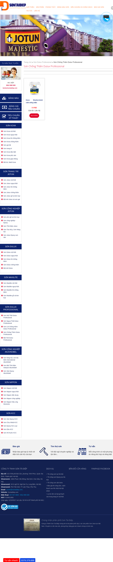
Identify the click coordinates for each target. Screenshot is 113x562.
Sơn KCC (10, 413)
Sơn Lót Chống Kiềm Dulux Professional (10, 328)
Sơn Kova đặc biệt (9, 152)
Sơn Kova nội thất (9, 131)
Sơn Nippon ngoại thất (11, 391)
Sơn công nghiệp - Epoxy (9, 222)
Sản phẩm (40, 7)
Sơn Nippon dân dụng (10, 395)
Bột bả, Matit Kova (9, 162)
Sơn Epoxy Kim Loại (10, 426)
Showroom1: (5, 479)
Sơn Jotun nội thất (9, 180)
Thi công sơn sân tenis (55, 483)
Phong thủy (51, 7)
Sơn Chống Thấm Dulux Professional (11, 333)
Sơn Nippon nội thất (10, 388)
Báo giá (16, 446)
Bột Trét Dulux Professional (8, 339)
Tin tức (29, 11)
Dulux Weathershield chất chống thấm (34, 101)
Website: (4, 492)
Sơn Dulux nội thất (9, 252)
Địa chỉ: (4, 474)
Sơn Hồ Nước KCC (10, 433)
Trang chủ (28, 62)
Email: (3, 490)
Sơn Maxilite (11, 277)
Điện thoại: (5, 495)
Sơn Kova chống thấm (10, 141)
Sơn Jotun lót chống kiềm (10, 188)
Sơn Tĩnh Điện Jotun (10, 226)
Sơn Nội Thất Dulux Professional (10, 316)
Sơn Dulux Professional (42, 62)
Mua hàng (34, 115)
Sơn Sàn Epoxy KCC (10, 419)
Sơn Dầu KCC (8, 429)
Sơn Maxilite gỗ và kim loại (11, 297)
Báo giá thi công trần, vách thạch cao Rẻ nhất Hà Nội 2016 (55, 488)
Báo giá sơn (99, 7)
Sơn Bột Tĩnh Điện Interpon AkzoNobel (10, 366)
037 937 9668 (14, 495)
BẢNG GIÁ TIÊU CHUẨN (14, 107)
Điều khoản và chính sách (81, 7)
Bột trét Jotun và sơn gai (11, 199)
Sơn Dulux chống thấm (11, 265)
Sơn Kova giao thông (10, 159)
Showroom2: (5, 484)
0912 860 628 (24, 495)
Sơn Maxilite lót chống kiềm (10, 291)
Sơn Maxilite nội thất (10, 283)
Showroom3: (5, 487)
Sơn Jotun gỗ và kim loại (11, 196)
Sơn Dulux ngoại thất (10, 256)
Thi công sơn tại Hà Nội (55, 474)
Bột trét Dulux (8, 268)
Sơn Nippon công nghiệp (11, 398)
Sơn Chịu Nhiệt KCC (10, 422)
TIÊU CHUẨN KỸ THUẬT (14, 116)
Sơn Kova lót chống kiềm (11, 138)
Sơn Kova (11, 126)
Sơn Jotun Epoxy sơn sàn (10, 236)
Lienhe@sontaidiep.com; (14, 490)
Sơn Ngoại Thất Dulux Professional (10, 322)
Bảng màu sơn (63, 7)
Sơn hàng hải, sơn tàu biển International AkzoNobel (10, 360)
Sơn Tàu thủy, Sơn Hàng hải (11, 231)
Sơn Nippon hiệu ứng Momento (10, 403)
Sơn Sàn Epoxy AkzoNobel (8, 372)
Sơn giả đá (7, 145)
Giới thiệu (30, 7)
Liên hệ (37, 11)
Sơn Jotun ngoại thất (10, 183)
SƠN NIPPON (11, 382)
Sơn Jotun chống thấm (11, 192)
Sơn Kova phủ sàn (9, 155)
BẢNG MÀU (13, 98)
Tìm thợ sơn (56, 446)
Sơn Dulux (10, 246)
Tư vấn (92, 446)
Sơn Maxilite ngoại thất (11, 286)
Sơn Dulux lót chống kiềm (10, 260)
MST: (3, 497)
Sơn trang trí (7, 148)
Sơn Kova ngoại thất (10, 135)
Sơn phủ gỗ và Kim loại (11, 217)
